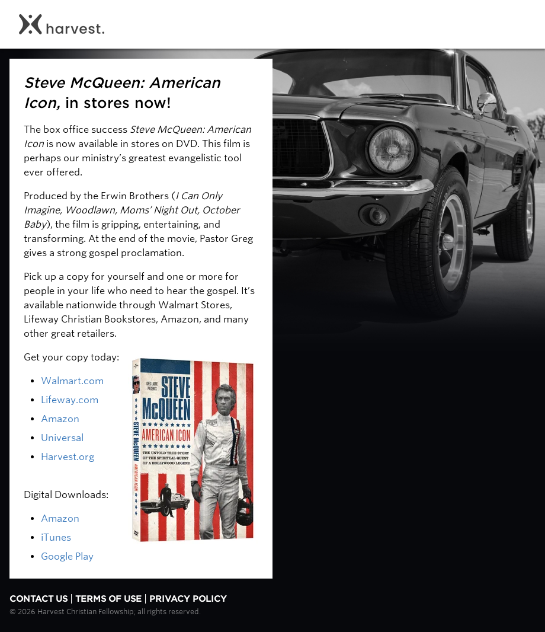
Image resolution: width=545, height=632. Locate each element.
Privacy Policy (188, 599)
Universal (62, 437)
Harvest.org (67, 456)
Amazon (60, 418)
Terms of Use (108, 599)
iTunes (57, 537)
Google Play (67, 556)
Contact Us (38, 599)
